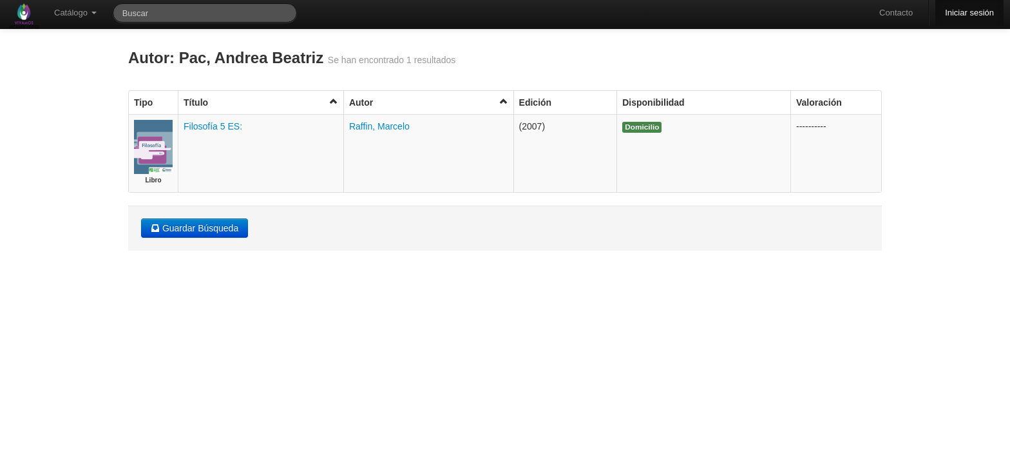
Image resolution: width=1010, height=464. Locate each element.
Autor (428, 102)
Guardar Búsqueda (194, 228)
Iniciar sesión (969, 12)
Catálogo (75, 12)
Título (261, 102)
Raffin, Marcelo (379, 126)
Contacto (896, 12)
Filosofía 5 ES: (213, 126)
